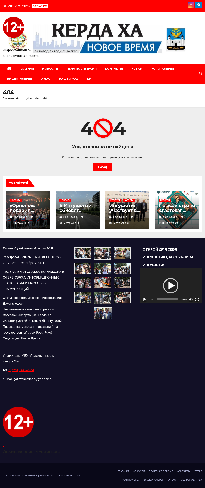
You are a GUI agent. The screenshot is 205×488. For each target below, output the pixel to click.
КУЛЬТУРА (115, 200)
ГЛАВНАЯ (27, 68)
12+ (89, 78)
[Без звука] (191, 299)
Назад (102, 167)
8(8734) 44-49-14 (21, 370)
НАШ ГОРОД (69, 78)
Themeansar (73, 475)
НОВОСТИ (50, 68)
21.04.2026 (20, 217)
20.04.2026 (120, 217)
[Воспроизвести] (145, 299)
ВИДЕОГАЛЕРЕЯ (19, 78)
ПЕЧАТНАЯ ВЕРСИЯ (82, 68)
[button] (200, 73)
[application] (171, 285)
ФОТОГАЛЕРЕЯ (162, 68)
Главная (8, 98)
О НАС (45, 78)
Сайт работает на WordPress (20, 475)
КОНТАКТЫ (114, 68)
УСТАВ (136, 68)
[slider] (167, 299)
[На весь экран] (197, 299)
